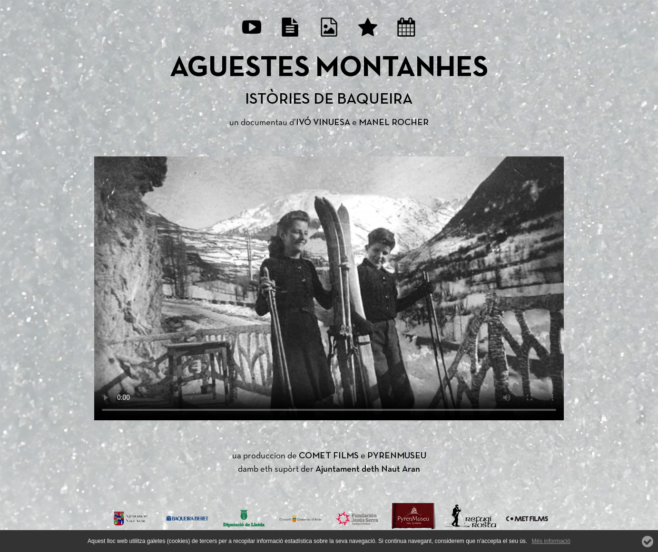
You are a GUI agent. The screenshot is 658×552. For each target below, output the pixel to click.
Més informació (551, 541)
